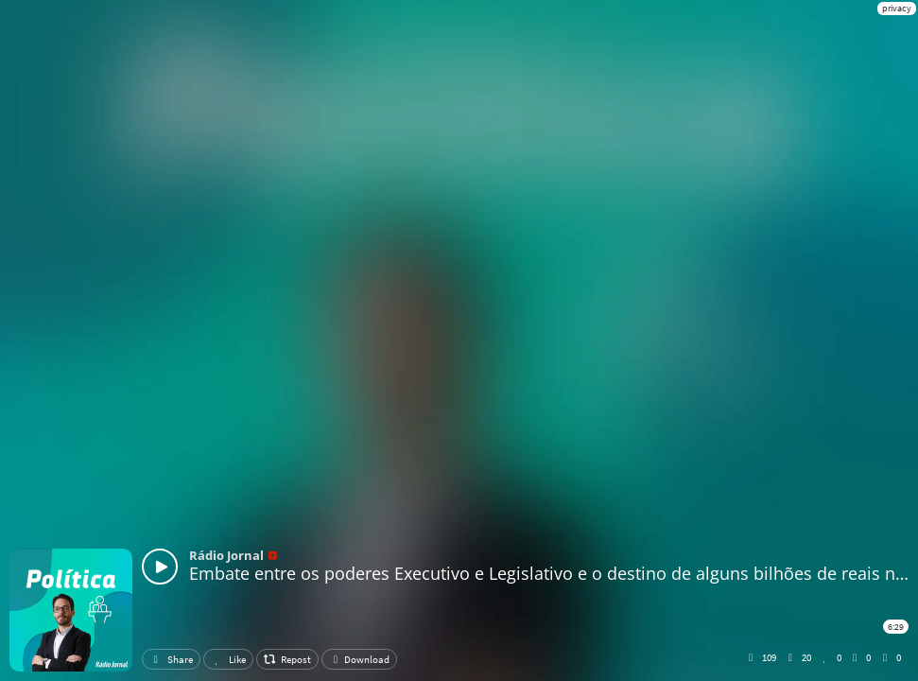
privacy (896, 8)
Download (359, 659)
